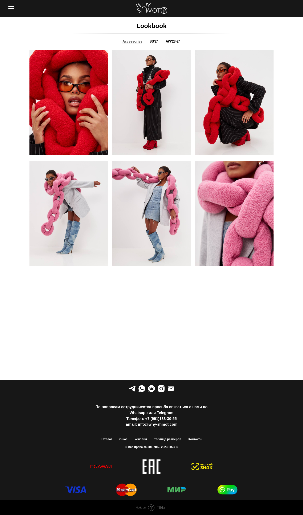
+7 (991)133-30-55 (161, 419)
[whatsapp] (142, 388)
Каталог (106, 439)
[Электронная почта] (171, 388)
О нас (123, 439)
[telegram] (132, 388)
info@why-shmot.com (158, 424)
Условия (141, 439)
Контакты (195, 439)
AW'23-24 (173, 41)
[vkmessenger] (151, 388)
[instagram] (161, 388)
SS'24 (153, 41)
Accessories (132, 41)
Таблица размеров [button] (167, 439)
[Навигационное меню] (11, 8)
